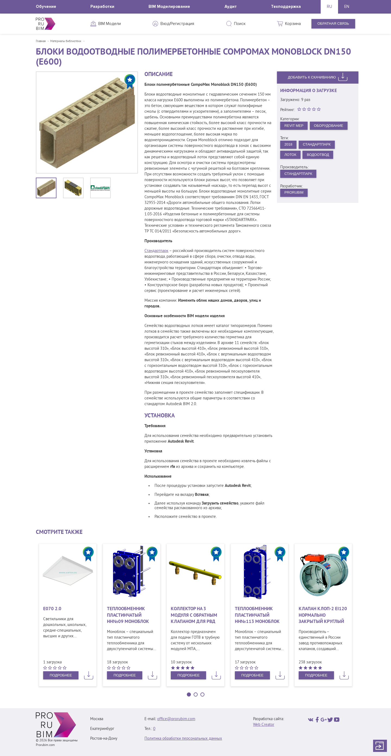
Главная (41, 41)
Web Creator (263, 724)
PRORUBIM (294, 192)
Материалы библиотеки (65, 41)
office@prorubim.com (176, 719)
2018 (288, 144)
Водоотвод (318, 155)
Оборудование (328, 126)
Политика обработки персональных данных (183, 738)
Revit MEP (294, 126)
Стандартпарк (156, 251)
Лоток (291, 155)
